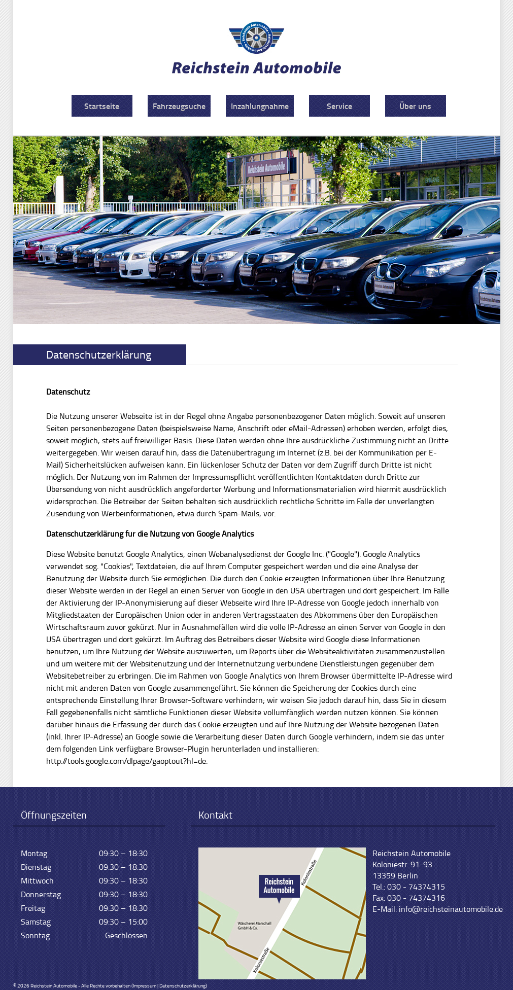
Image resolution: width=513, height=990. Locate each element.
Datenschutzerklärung (182, 985)
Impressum (144, 985)
